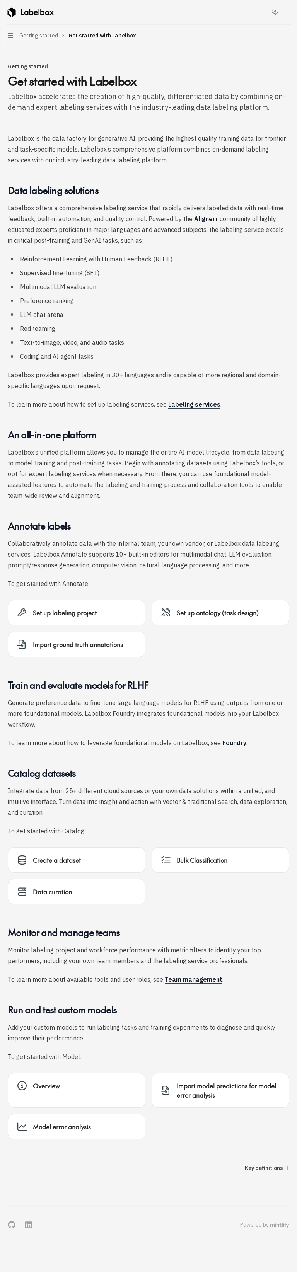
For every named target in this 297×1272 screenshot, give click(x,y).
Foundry (234, 743)
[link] (76, 612)
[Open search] (260, 12)
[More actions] (287, 12)
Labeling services (194, 404)
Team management (193, 979)
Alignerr (206, 219)
